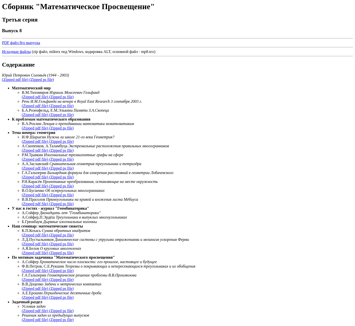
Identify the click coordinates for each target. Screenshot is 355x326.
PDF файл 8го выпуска (21, 43)
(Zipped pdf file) (15, 79)
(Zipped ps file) (41, 79)
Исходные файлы (16, 52)
